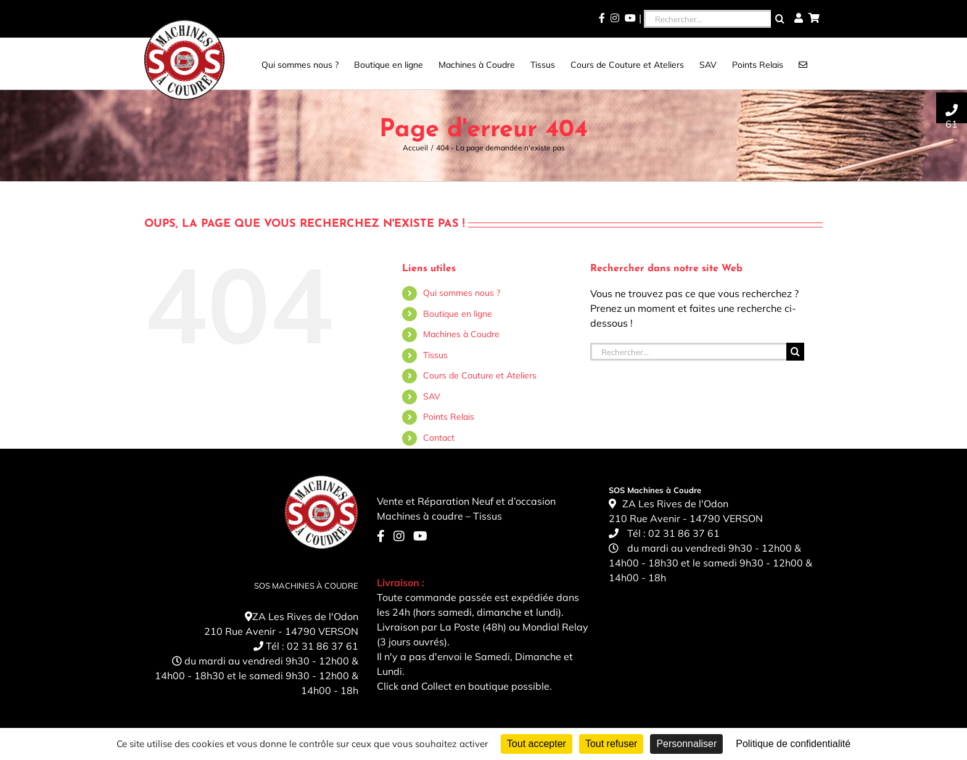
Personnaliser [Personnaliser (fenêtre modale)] (686, 743)
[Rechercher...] (707, 19)
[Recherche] (780, 19)
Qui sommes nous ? (461, 292)
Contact (439, 437)
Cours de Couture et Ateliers (480, 375)
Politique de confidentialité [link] (793, 743)
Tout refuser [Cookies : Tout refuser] (611, 743)
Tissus (435, 355)
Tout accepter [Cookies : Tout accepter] (536, 743)
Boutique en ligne (457, 313)
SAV (431, 396)
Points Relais (448, 416)
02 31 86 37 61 (322, 646)
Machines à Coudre (461, 334)
